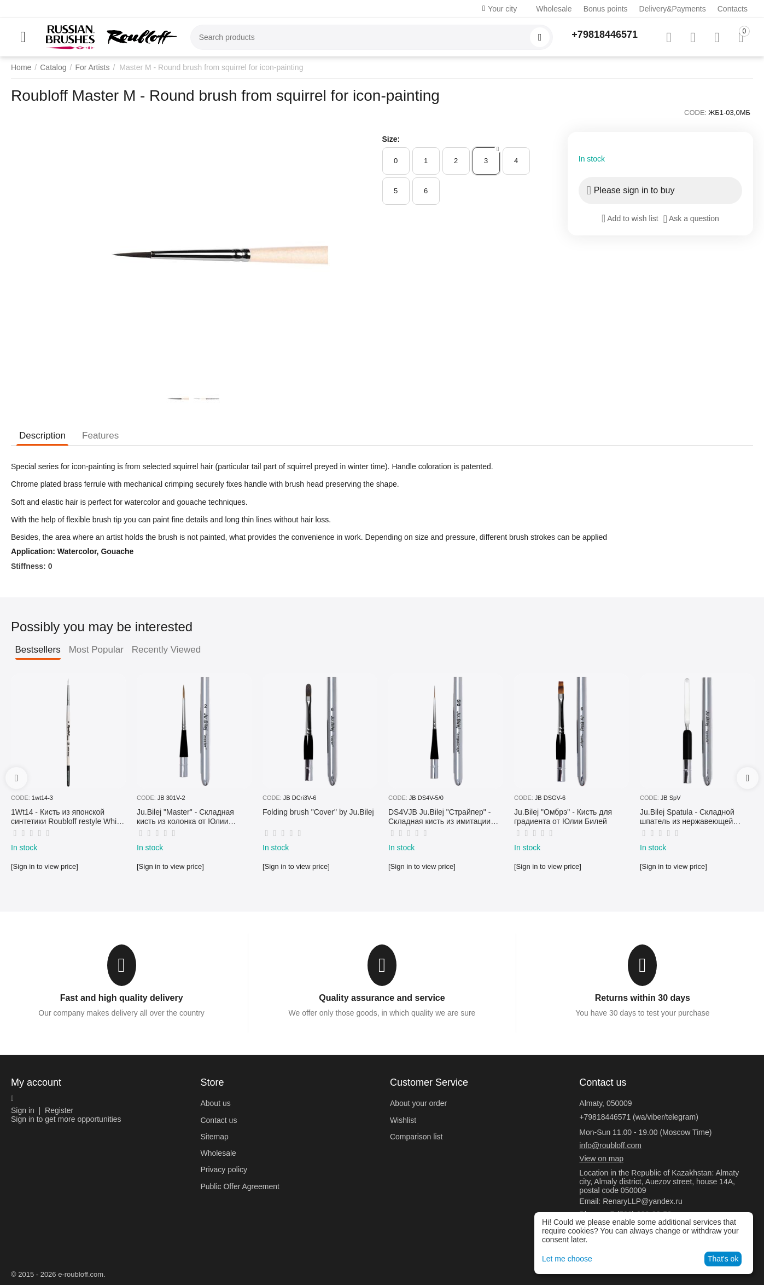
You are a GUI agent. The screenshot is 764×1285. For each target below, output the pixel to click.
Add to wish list (630, 218)
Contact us (218, 1120)
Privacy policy (223, 1169)
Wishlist (403, 1120)
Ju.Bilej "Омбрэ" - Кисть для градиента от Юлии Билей (563, 817)
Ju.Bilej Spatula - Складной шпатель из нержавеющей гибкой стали (687, 817)
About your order (418, 1103)
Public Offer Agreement (239, 1186)
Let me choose (567, 1258)
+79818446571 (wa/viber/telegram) (638, 1117)
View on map (601, 1158)
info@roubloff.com (610, 1145)
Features (100, 435)
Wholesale (553, 8)
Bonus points (606, 8)
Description (42, 435)
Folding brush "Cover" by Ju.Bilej (318, 812)
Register (59, 1110)
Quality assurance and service (382, 997)
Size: (391, 139)
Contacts (733, 8)
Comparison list (416, 1136)
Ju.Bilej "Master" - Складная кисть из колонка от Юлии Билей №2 (185, 817)
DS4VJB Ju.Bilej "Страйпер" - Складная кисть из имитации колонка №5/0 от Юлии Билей (441, 817)
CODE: (695, 112)
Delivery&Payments (672, 8)
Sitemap (214, 1136)
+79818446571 (604, 34)
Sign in (22, 1110)
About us (215, 1103)
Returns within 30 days (642, 997)
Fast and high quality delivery (121, 997)
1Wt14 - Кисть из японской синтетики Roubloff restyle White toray (67, 817)
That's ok (723, 1258)
